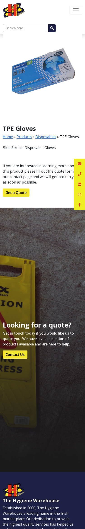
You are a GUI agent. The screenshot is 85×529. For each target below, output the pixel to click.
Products (24, 136)
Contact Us (15, 354)
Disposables (45, 136)
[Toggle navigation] (76, 10)
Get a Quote (16, 192)
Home (8, 136)
